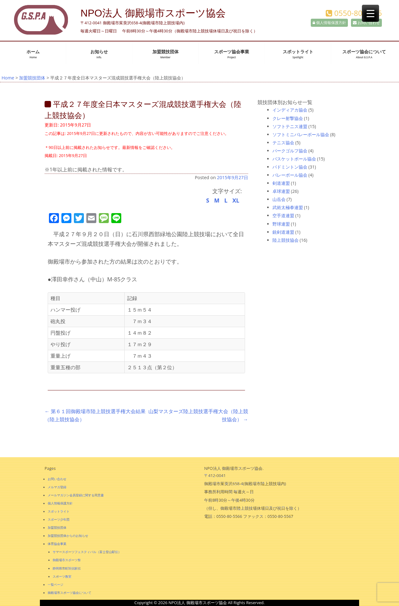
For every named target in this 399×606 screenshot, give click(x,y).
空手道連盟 (283, 215)
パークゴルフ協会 (289, 151)
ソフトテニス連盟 (289, 126)
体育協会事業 (57, 544)
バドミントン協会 (289, 167)
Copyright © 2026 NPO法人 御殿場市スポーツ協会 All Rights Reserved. (199, 602)
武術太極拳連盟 (287, 207)
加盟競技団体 (165, 54)
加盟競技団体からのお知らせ (68, 535)
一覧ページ (55, 584)
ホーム (33, 54)
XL (235, 200)
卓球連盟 (281, 191)
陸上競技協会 (285, 240)
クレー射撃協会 (287, 118)
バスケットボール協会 (294, 159)
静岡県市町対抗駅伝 (67, 568)
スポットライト (298, 54)
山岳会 (279, 199)
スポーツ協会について (364, 54)
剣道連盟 (281, 183)
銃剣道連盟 (283, 232)
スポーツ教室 (62, 576)
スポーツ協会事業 (231, 54)
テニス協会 (283, 143)
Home (8, 78)
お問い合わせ (366, 22)
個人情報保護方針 (329, 22)
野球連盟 (281, 224)
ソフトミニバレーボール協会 (300, 134)
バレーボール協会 (289, 175)
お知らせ (99, 54)
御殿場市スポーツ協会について (69, 592)
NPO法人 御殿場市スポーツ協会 (152, 13)
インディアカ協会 (289, 110)
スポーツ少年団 (59, 519)
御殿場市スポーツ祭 (67, 560)
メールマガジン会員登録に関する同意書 (76, 495)
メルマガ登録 (57, 487)
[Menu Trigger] (370, 13)
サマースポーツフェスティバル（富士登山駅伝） (87, 552)
